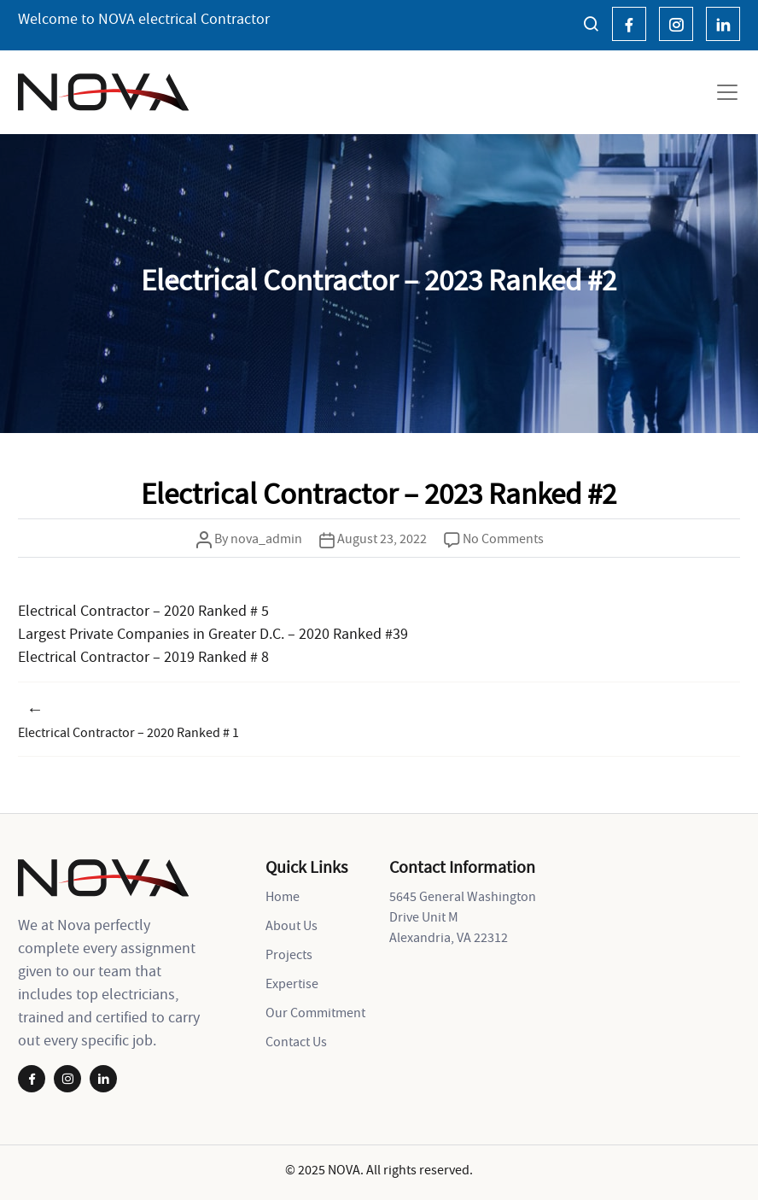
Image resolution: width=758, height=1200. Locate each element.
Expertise (291, 983)
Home (282, 895)
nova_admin (266, 538)
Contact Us (296, 1041)
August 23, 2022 (382, 538)
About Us (291, 925)
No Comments (503, 538)
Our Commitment (315, 1012)
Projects (288, 954)
